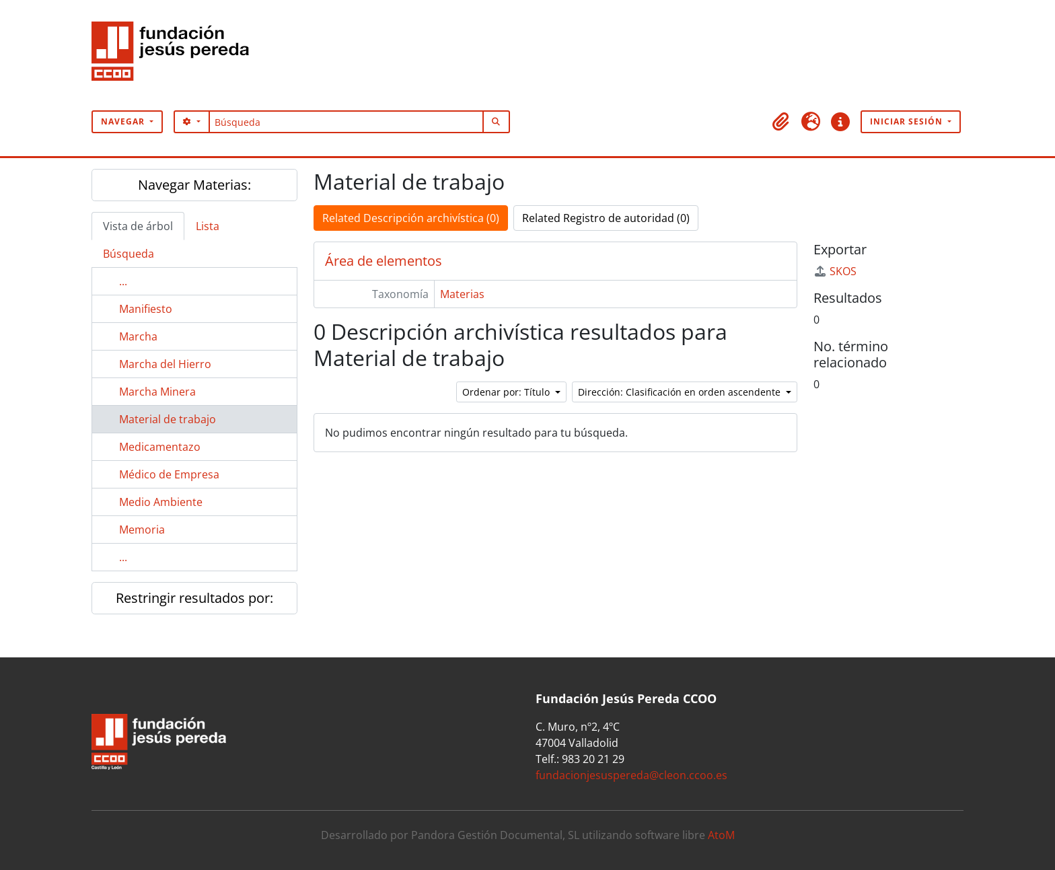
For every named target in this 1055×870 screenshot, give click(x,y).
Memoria (142, 529)
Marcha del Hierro (165, 364)
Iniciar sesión (907, 121)
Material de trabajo (167, 419)
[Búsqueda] (346, 121)
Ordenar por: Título (507, 392)
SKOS (835, 271)
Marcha (138, 336)
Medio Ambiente (161, 502)
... (123, 281)
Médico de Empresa (169, 474)
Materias (462, 294)
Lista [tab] (207, 226)
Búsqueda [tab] (128, 253)
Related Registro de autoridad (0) (606, 218)
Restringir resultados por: (194, 598)
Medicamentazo (160, 446)
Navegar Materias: (194, 185)
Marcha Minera (157, 391)
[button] (781, 122)
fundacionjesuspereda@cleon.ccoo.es (631, 775)
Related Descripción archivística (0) (410, 218)
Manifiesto (145, 308)
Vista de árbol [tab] (138, 226)
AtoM (721, 835)
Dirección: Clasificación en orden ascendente (680, 392)
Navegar (124, 121)
